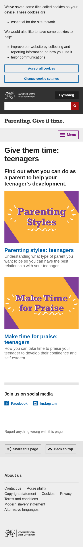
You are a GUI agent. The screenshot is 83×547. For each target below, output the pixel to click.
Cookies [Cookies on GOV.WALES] (48, 494)
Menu (68, 135)
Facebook (19, 403)
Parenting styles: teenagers (41, 222)
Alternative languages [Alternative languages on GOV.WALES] (21, 509)
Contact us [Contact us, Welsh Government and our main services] (12, 488)
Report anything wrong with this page (33, 431)
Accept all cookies (41, 68)
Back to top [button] (63, 449)
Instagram (48, 403)
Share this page (25, 449)
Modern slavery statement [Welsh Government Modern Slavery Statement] (24, 504)
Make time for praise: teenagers (41, 311)
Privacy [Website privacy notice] (65, 494)
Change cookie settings (41, 78)
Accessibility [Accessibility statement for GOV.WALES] (36, 488)
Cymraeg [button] (66, 95)
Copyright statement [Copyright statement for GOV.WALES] (20, 494)
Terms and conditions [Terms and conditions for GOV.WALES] (21, 499)
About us (13, 475)
